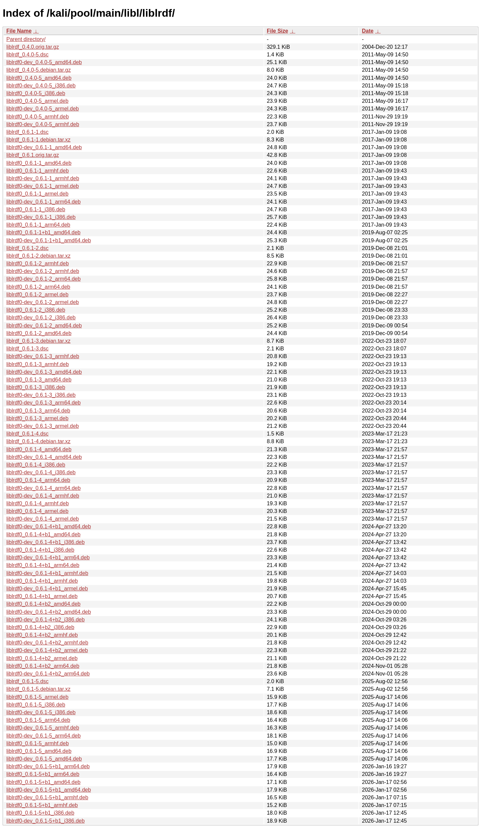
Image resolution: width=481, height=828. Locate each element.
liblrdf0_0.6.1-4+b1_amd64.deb (43, 534)
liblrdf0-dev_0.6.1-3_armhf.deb (42, 356)
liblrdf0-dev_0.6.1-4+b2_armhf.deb (47, 642)
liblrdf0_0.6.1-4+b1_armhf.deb (42, 581)
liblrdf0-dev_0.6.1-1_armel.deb (42, 186)
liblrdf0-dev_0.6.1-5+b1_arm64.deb (48, 766)
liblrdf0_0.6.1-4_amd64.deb (38, 449)
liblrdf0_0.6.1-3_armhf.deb (37, 364)
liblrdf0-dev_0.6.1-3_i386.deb (40, 395)
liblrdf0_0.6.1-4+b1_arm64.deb (42, 565)
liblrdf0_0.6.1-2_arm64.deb (38, 287)
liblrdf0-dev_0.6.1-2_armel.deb (42, 302)
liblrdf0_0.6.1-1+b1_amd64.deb (43, 232)
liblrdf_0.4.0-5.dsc (27, 54)
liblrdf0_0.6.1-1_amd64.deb (38, 163)
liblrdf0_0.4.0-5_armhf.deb (37, 116)
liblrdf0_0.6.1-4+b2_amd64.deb (43, 604)
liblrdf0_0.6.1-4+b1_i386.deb (40, 550)
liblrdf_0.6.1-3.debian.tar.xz (38, 341)
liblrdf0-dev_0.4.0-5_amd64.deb (44, 62)
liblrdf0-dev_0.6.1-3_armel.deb (42, 426)
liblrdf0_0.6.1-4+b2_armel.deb (41, 658)
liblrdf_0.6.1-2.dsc (27, 248)
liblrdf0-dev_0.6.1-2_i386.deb (40, 317)
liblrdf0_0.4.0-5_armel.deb (37, 101)
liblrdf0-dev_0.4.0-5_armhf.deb (42, 124)
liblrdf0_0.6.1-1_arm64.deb (38, 225)
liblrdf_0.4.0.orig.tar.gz (32, 47)
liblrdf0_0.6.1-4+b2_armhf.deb (42, 635)
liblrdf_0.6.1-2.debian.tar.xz (38, 256)
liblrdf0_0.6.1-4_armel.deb (37, 511)
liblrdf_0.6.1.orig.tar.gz (32, 155)
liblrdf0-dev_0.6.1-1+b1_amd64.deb (48, 240)
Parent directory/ (25, 39)
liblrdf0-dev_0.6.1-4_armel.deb (42, 519)
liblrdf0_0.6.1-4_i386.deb (35, 465)
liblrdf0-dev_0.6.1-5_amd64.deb (44, 759)
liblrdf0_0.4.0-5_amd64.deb (38, 78)
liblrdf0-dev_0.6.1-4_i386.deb (40, 472)
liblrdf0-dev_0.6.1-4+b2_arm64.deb (48, 673)
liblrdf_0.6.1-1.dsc (27, 132)
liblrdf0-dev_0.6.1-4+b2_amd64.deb (48, 612)
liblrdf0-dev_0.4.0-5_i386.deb (40, 85)
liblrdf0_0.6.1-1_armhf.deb (37, 171)
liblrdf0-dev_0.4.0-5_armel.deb (42, 108)
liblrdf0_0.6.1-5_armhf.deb (37, 743)
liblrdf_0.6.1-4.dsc (27, 434)
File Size (277, 31)
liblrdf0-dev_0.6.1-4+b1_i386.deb (45, 542)
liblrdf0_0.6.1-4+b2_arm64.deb (42, 666)
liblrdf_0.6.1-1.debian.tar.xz (38, 140)
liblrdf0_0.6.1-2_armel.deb (37, 294)
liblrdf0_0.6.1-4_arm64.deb (38, 480)
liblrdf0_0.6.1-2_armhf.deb (37, 263)
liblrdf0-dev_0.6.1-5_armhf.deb (42, 728)
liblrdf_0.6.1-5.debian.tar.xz (38, 689)
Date (367, 31)
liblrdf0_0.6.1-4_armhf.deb (37, 503)
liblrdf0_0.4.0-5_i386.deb (35, 93)
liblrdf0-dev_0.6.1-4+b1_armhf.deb (47, 573)
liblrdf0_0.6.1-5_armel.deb (37, 697)
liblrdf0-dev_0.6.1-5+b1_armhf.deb (47, 797)
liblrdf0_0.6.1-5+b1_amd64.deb (43, 782)
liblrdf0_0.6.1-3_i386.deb (35, 387)
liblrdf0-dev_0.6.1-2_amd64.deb (44, 325)
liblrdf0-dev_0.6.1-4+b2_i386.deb (45, 619)
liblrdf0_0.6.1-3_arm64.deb (38, 410)
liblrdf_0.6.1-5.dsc (27, 681)
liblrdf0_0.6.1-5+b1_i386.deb (40, 813)
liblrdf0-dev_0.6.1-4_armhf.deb (42, 496)
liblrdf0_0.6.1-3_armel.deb (37, 418)
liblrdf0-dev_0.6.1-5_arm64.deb (43, 736)
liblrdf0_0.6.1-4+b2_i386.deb (40, 627)
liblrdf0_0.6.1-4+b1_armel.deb (41, 596)
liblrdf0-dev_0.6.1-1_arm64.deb (43, 202)
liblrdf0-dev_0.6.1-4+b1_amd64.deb (48, 526)
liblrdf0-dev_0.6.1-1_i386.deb (40, 217)
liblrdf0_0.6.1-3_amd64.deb (38, 379)
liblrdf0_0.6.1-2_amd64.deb (38, 333)
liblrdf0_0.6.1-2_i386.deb (35, 310)
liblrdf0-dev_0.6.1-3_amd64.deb (44, 372)
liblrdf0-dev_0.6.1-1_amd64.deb (44, 147)
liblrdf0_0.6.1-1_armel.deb (37, 194)
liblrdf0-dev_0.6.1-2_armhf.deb (42, 271)
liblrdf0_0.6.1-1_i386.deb (35, 209)
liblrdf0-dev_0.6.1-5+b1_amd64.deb (48, 790)
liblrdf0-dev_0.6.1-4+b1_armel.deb (47, 588)
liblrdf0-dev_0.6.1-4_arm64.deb (43, 488)
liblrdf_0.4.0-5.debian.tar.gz (38, 70)
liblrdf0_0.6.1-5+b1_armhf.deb (42, 805)
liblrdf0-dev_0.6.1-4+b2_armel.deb (47, 650)
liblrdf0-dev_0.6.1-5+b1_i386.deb (45, 821)
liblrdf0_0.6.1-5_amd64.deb (38, 751)
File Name (19, 31)
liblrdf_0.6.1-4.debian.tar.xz (38, 441)
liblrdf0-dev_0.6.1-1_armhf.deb (42, 178)
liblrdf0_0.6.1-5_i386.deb (35, 705)
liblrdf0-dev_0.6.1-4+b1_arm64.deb (48, 557)
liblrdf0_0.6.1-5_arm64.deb (38, 720)
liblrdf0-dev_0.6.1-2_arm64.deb (43, 279)
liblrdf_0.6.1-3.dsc (27, 348)
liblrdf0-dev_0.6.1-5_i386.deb (40, 712)
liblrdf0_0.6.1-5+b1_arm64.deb (42, 774)
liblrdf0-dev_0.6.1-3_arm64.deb (43, 402)
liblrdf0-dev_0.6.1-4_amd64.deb (44, 457)
